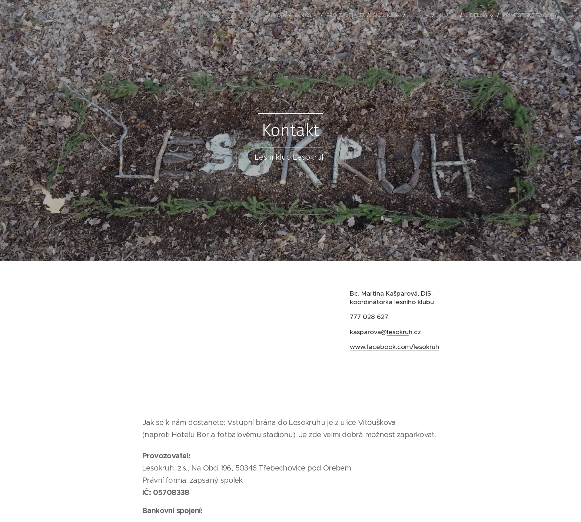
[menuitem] (269, 15)
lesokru (398, 332)
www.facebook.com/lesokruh (394, 346)
